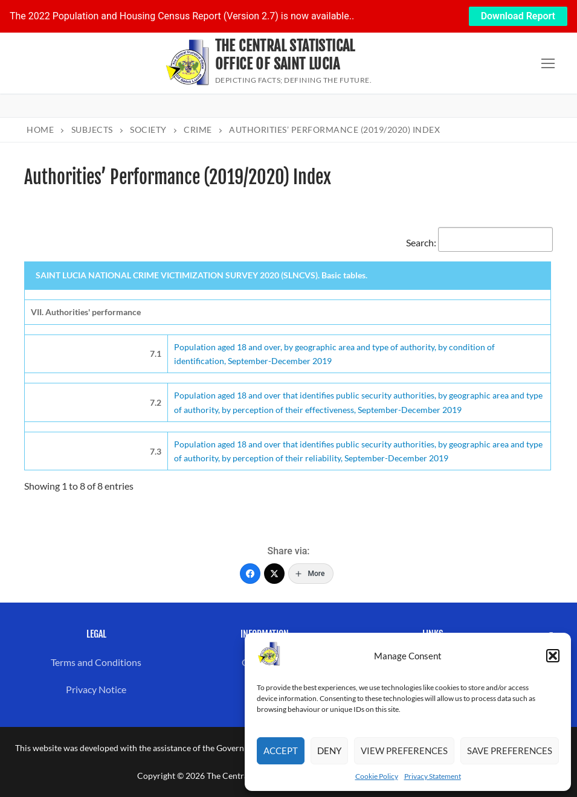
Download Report (518, 16)
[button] (553, 656)
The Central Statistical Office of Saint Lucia (285, 54)
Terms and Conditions (96, 662)
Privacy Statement (432, 776)
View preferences (404, 750)
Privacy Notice (96, 689)
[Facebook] (250, 573)
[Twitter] (274, 573)
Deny (329, 750)
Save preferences (509, 750)
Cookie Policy (376, 776)
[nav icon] (548, 63)
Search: (479, 242)
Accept (280, 750)
